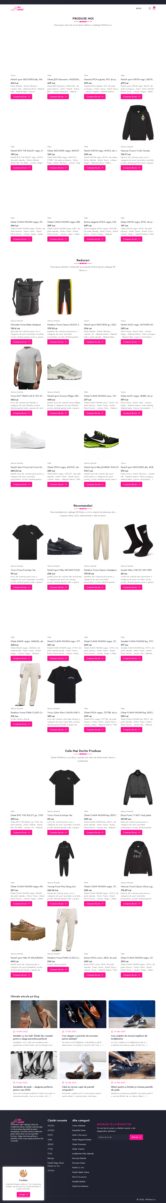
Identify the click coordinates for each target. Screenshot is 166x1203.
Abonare (136, 1137)
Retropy (51, 1158)
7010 (50, 1153)
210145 (51, 1170)
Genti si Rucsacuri (79, 1135)
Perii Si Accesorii (79, 1176)
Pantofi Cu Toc (78, 1167)
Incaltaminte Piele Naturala (83, 1153)
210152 (51, 1130)
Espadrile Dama (78, 1130)
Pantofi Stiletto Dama (80, 1172)
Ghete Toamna (78, 1149)
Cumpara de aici (21, 96)
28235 (50, 1144)
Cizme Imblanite (78, 1125)
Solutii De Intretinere (80, 1186)
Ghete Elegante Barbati (81, 1139)
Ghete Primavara (79, 1144)
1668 (50, 1139)
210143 (51, 1125)
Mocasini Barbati (79, 1158)
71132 (50, 1149)
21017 (50, 1135)
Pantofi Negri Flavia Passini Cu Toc (56, 1164)
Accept (23, 1194)
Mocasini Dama (78, 1162)
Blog (138, 8)
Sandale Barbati (78, 1181)
